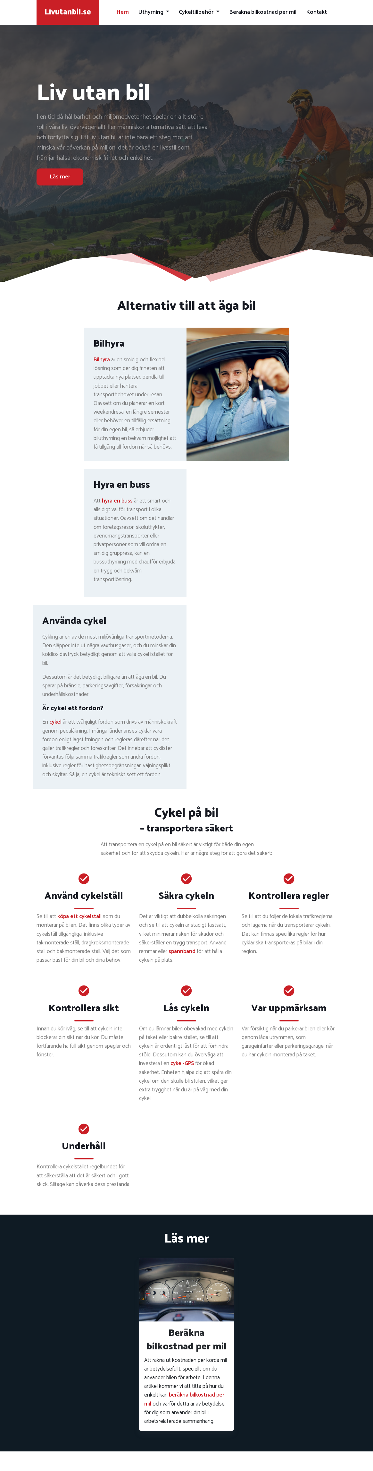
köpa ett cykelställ (79, 916)
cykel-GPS (182, 1063)
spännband (182, 951)
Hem (122, 12)
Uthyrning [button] (151, 12)
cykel (55, 722)
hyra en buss (117, 500)
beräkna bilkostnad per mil (184, 1399)
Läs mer (60, 177)
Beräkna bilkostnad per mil (262, 12)
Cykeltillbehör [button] (197, 12)
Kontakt (316, 12)
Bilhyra (102, 359)
